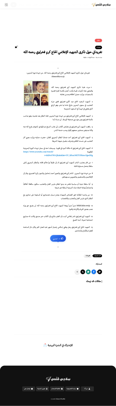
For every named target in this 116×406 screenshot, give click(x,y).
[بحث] (6, 4)
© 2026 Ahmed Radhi (58, 399)
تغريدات (21, 4)
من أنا (87, 389)
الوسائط (28, 4)
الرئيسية (86, 4)
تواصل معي (28, 389)
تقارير (67, 4)
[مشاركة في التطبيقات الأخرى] (77, 272)
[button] (93, 272)
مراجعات (48, 4)
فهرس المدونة (42, 389)
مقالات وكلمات (76, 4)
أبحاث (55, 4)
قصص (35, 4)
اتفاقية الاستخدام (57, 389)
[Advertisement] (58, 24)
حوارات (61, 4)
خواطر (41, 4)
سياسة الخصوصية (73, 389)
